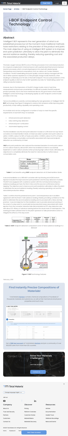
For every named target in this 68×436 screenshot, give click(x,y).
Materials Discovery (30, 421)
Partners (5, 415)
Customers (6, 418)
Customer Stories (29, 415)
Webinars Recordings (52, 418)
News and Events (51, 421)
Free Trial (46, 3)
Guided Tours (50, 415)
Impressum (12, 430)
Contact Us (38, 372)
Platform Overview (30, 412)
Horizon (37, 343)
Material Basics (29, 418)
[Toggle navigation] (64, 3)
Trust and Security (9, 412)
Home (4, 430)
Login (57, 3)
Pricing (26, 408)
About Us (6, 408)
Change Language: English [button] (12, 392)
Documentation (51, 412)
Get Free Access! (34, 432)
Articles (48, 408)
